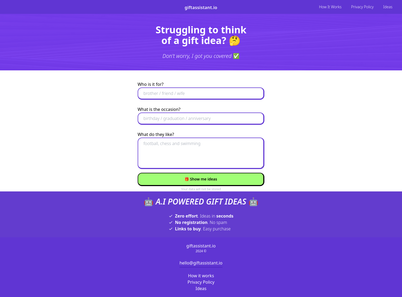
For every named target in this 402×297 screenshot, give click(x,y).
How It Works (330, 6)
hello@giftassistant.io (201, 263)
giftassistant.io (201, 7)
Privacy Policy (362, 6)
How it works (201, 276)
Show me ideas (200, 179)
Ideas (387, 6)
